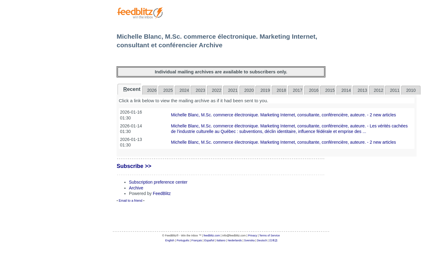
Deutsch (262, 240)
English (169, 240)
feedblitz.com (212, 235)
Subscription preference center (158, 182)
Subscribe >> (134, 166)
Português (182, 240)
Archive (136, 187)
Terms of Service (269, 235)
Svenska (249, 240)
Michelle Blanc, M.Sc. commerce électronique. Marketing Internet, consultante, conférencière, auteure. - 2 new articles (283, 114)
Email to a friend (130, 200)
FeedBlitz (162, 193)
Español (209, 240)
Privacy (252, 235)
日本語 (273, 240)
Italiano (220, 240)
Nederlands (235, 240)
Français (197, 240)
